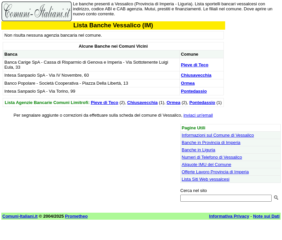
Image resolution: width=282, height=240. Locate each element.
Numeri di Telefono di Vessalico (212, 157)
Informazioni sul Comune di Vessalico (218, 135)
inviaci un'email (198, 115)
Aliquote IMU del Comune (206, 164)
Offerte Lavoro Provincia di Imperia (215, 171)
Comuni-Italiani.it (19, 216)
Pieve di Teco (194, 64)
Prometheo (76, 216)
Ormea (188, 83)
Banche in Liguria (198, 149)
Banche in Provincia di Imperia (211, 142)
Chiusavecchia (196, 75)
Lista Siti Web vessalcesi (205, 179)
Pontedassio (194, 91)
